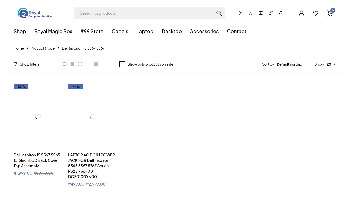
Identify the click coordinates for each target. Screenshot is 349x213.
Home (19, 48)
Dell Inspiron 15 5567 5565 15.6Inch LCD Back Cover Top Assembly (37, 160)
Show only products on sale (150, 64)
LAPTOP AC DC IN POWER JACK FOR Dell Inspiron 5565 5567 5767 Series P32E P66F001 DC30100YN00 (91, 165)
